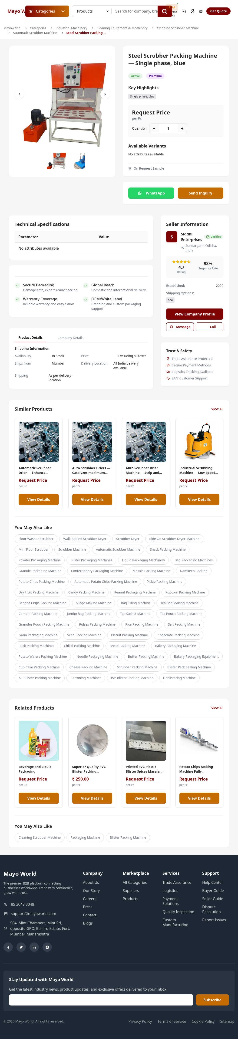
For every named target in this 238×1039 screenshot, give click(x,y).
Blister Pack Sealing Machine (189, 667)
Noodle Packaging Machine (97, 656)
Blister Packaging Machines (91, 560)
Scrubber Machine (72, 549)
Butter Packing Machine (146, 656)
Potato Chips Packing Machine (42, 581)
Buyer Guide (213, 890)
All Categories (135, 882)
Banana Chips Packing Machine (42, 603)
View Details (38, 499)
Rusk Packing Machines (36, 646)
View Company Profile (195, 314)
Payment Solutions (170, 901)
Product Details (30, 337)
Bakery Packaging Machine (175, 646)
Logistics (170, 890)
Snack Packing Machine (167, 549)
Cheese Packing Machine (88, 667)
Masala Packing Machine (151, 571)
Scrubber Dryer (127, 538)
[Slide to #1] (56, 161)
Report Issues (214, 919)
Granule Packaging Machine (40, 571)
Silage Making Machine (93, 603)
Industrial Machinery (71, 28)
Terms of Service (172, 1021)
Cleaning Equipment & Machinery (122, 28)
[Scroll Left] (19, 94)
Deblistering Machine (179, 678)
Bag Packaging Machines (194, 560)
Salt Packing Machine (184, 624)
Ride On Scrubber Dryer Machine (174, 538)
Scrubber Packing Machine (137, 667)
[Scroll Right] (105, 94)
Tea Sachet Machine (135, 613)
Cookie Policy (203, 1021)
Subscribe (212, 999)
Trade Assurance (176, 882)
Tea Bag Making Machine (179, 603)
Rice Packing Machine (141, 624)
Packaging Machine (85, 837)
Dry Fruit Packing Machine (39, 592)
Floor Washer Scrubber (36, 538)
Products (130, 898)
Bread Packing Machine (127, 646)
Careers (89, 898)
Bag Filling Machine (136, 603)
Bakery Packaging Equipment (196, 656)
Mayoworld (11, 28)
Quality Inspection (178, 911)
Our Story (91, 890)
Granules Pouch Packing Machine (44, 624)
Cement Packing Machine (38, 613)
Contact (89, 915)
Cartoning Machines (85, 678)
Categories (38, 28)
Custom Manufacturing (175, 922)
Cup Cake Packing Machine (39, 667)
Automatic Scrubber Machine (35, 32)
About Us (91, 882)
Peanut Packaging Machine (135, 592)
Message (180, 327)
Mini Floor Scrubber (34, 549)
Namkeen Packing (194, 571)
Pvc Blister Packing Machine (132, 678)
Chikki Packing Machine (82, 646)
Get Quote (218, 11)
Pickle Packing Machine (164, 581)
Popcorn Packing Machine (185, 592)
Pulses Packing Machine (97, 624)
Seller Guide (212, 898)
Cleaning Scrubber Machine (178, 28)
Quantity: (139, 128)
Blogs (88, 923)
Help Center (212, 882)
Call (209, 327)
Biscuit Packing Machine (129, 635)
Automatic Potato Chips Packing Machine (105, 581)
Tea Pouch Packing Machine (181, 613)
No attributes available (146, 154)
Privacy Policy (140, 1021)
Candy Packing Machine (86, 592)
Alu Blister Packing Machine (40, 678)
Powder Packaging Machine (40, 560)
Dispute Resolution (211, 909)
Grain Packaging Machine (38, 635)
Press (87, 906)
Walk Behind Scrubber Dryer (84, 538)
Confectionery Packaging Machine (97, 571)
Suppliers (131, 890)
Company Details (70, 337)
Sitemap (227, 1021)
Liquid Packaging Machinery (143, 560)
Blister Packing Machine (128, 837)
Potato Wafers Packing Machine (43, 656)
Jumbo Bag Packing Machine (88, 613)
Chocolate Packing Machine (178, 635)
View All (217, 409)
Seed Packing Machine (84, 635)
